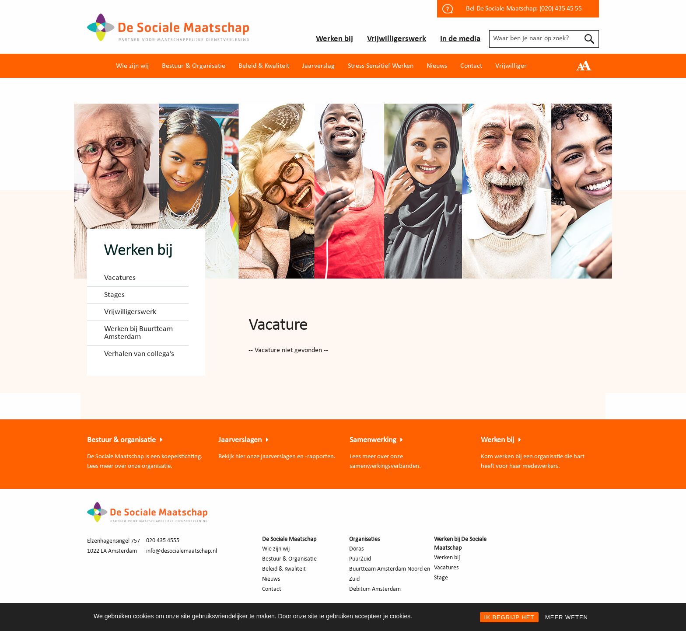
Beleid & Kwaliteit (263, 66)
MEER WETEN (566, 617)
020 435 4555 (162, 540)
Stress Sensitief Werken (380, 66)
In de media (460, 39)
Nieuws (437, 66)
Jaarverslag (318, 66)
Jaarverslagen (240, 440)
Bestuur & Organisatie (193, 66)
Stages (114, 295)
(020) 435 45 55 (560, 8)
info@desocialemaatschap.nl (181, 551)
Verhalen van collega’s (139, 354)
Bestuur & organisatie (121, 440)
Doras (356, 549)
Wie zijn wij (132, 66)
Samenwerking (373, 440)
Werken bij (334, 39)
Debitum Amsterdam (375, 589)
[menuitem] (132, 66)
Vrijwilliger (511, 66)
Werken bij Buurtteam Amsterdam (138, 333)
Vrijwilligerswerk (396, 39)
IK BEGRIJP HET (509, 617)
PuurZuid (360, 559)
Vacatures (120, 278)
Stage (441, 578)
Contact (471, 66)
